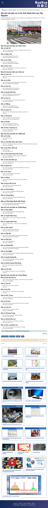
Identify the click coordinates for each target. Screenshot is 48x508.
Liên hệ (33, 503)
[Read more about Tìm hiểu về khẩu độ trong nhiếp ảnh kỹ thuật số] (12, 394)
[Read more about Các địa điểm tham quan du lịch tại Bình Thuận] (35, 376)
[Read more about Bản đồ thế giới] (39, 447)
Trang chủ (15, 503)
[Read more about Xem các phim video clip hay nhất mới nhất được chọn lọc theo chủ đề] (12, 463)
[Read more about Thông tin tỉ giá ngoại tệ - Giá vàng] (8, 447)
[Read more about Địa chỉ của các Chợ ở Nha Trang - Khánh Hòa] (12, 376)
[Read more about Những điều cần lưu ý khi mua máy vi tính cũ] (12, 415)
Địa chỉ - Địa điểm (5, 336)
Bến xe (22, 336)
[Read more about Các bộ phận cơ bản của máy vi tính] (35, 394)
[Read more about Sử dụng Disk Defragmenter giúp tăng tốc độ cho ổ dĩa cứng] (12, 433)
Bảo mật (29, 503)
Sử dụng (24, 503)
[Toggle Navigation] (2, 2)
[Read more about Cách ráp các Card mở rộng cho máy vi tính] (35, 433)
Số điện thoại (12, 336)
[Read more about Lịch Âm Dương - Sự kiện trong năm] (24, 447)
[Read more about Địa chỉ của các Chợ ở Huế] (12, 351)
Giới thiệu (20, 503)
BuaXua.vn (45, 333)
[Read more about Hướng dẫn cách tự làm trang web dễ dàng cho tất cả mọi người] (35, 462)
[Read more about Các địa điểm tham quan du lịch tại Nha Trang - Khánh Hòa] (12, 363)
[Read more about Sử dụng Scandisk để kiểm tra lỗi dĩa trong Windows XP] (35, 410)
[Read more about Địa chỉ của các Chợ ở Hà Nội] (35, 351)
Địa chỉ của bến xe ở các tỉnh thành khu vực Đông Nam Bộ (17, 331)
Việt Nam (18, 336)
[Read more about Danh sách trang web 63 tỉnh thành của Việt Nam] (35, 363)
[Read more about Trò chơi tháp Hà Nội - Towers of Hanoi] (24, 485)
